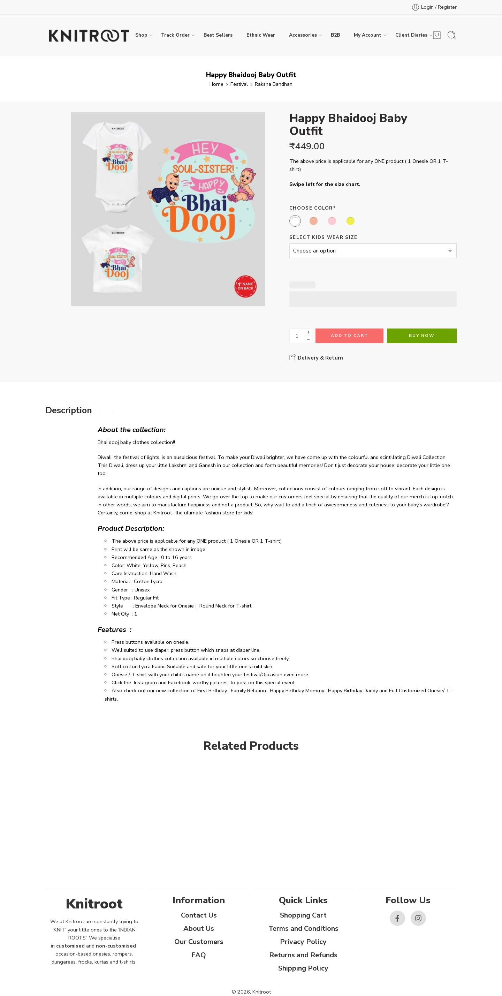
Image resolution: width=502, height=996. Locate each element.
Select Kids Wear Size (323, 237)
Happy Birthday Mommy (297, 690)
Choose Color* (312, 208)
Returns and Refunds (303, 955)
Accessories (303, 35)
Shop (141, 35)
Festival (239, 84)
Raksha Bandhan (273, 84)
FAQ (198, 955)
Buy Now (421, 335)
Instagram (145, 682)
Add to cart (349, 335)
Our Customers (198, 941)
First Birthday (212, 690)
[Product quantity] (297, 336)
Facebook (179, 682)
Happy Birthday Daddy (353, 690)
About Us (198, 928)
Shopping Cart (303, 915)
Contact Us (199, 915)
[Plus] (308, 332)
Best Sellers (218, 35)
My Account (367, 35)
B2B (335, 35)
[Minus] (308, 339)
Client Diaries (411, 35)
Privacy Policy (303, 941)
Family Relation (248, 690)
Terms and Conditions (303, 928)
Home (216, 84)
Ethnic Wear (260, 35)
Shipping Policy (303, 968)
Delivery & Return (316, 357)
